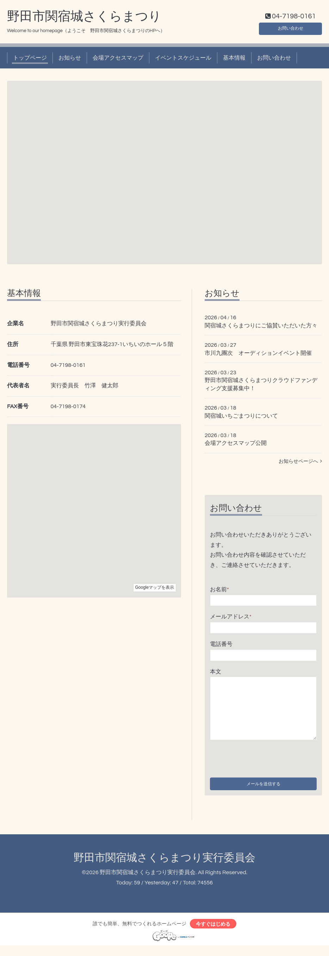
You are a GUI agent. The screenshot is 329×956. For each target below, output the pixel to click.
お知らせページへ (300, 462)
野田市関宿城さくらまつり (84, 18)
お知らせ (69, 59)
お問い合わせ (291, 28)
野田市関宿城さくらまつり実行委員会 (164, 865)
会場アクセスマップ (118, 59)
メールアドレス (231, 618)
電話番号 (221, 646)
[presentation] (263, 759)
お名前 (219, 591)
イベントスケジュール (183, 59)
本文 (215, 673)
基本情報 (234, 59)
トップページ (30, 59)
